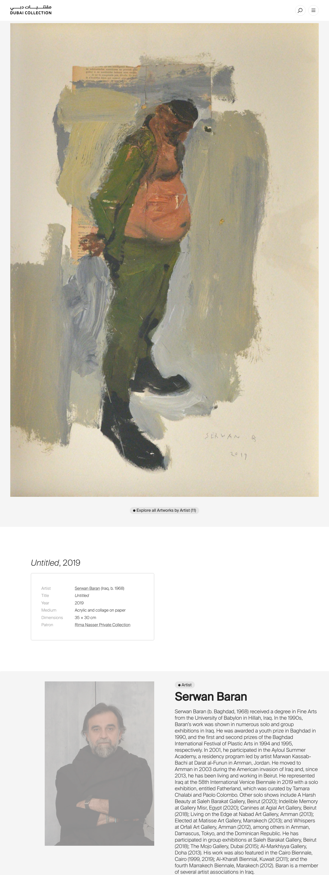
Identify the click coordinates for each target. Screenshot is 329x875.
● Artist (184, 685)
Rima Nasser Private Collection (102, 624)
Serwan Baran (87, 588)
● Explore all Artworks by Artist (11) (164, 510)
